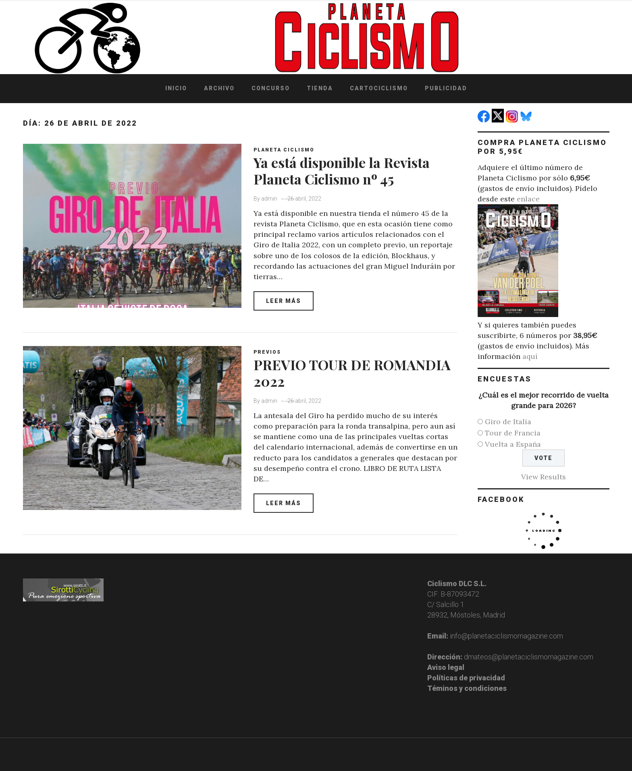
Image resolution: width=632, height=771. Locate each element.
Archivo (219, 88)
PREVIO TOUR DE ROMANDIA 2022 (352, 372)
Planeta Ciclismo (284, 150)
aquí (530, 356)
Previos (267, 352)
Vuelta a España (513, 444)
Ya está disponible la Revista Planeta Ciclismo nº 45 (342, 170)
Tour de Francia (513, 432)
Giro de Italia (508, 421)
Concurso (271, 88)
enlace (528, 198)
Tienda (320, 88)
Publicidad (446, 88)
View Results (543, 476)
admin (269, 198)
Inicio (176, 88)
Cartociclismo (379, 88)
